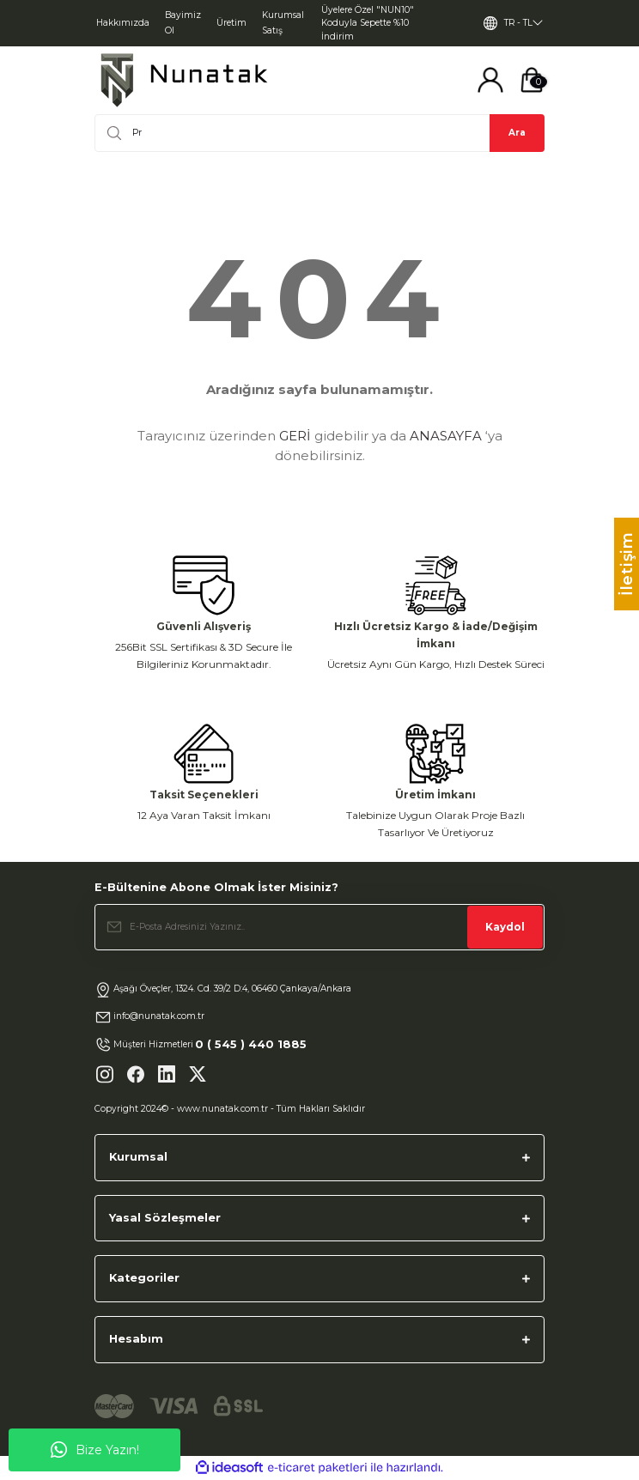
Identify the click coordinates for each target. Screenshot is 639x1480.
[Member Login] (490, 80)
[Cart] (532, 80)
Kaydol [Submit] (505, 926)
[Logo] (183, 80)
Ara (517, 132)
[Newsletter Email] (319, 927)
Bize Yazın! (95, 1450)
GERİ (295, 436)
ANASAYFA (446, 436)
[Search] (319, 133)
